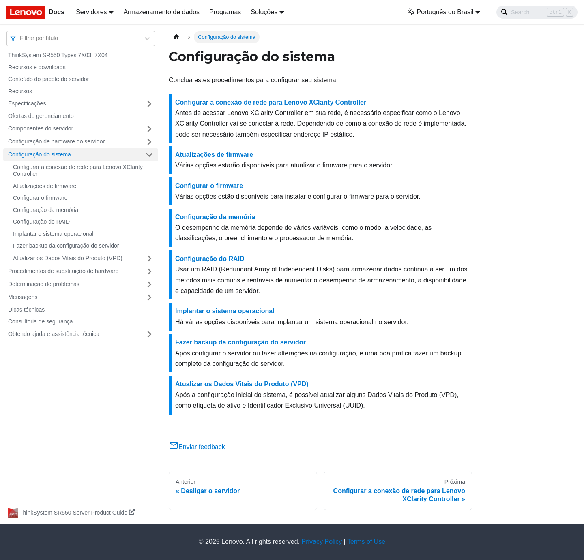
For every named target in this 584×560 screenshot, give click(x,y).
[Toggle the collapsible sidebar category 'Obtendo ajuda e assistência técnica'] (149, 334)
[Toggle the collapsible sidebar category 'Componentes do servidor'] (149, 128)
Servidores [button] (91, 12)
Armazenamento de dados (161, 12)
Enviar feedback (197, 446)
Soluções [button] (264, 12)
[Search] (537, 12)
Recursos (20, 91)
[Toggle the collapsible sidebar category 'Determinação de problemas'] (149, 284)
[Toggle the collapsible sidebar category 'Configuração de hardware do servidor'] (149, 141)
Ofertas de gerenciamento (41, 116)
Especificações (27, 103)
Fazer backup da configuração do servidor (66, 245)
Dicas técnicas (26, 309)
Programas (225, 12)
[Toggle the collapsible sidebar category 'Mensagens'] (149, 297)
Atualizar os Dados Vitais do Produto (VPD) (67, 258)
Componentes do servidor (40, 128)
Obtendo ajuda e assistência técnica (53, 334)
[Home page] (176, 37)
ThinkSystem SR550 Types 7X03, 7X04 (58, 55)
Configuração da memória (45, 210)
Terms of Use (366, 541)
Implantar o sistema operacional (53, 234)
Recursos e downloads (37, 67)
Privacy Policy (322, 541)
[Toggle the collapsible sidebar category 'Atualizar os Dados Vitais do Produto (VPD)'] (149, 258)
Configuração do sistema (39, 154)
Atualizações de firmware (44, 186)
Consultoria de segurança (40, 321)
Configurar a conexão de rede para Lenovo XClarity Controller (78, 170)
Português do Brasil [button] (440, 12)
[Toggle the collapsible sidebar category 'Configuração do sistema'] (149, 154)
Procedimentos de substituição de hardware (63, 271)
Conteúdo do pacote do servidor (48, 79)
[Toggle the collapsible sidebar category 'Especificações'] (149, 103)
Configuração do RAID (41, 221)
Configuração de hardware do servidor (56, 141)
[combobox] (20, 38)
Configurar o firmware (40, 198)
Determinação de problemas (43, 284)
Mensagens (22, 297)
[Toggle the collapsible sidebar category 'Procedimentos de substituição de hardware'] (149, 271)
